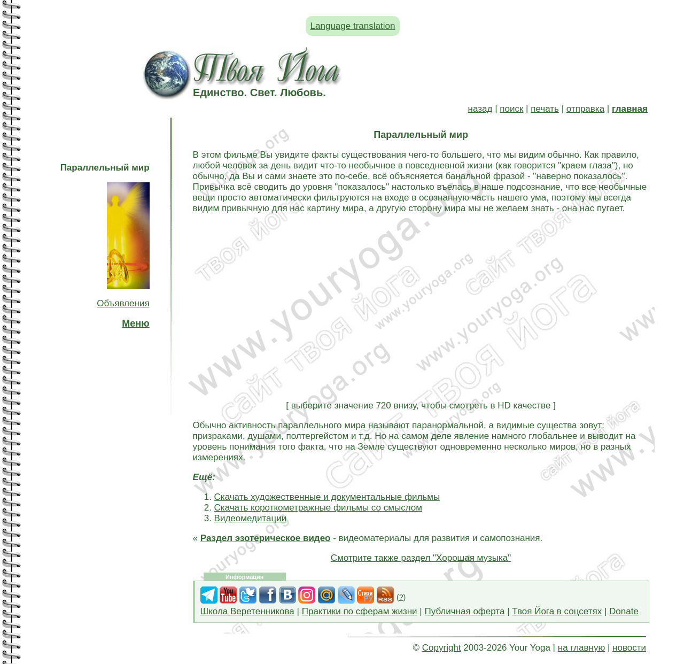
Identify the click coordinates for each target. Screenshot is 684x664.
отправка (585, 109)
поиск (511, 109)
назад (480, 109)
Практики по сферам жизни (359, 611)
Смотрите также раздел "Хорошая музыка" (421, 558)
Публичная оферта (464, 611)
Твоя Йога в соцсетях (557, 611)
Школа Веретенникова (247, 611)
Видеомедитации (250, 518)
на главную (581, 648)
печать (545, 109)
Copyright (441, 648)
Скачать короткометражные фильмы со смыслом (318, 508)
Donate (624, 611)
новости (629, 648)
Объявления (123, 303)
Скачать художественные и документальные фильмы (327, 497)
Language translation (352, 26)
